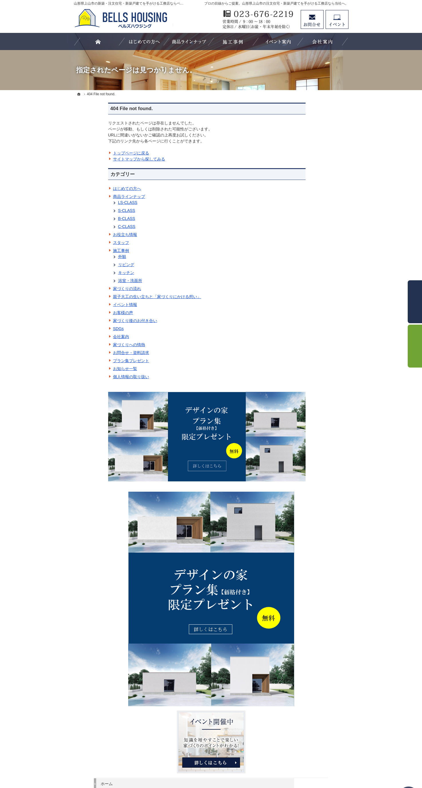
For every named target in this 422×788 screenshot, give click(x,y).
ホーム (293, 269)
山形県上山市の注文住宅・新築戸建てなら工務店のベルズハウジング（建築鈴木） (204, 763)
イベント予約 (337, 19)
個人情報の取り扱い (97, 376)
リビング (92, 264)
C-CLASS (92, 226)
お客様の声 (89, 312)
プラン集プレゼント (97, 360)
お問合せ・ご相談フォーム (314, 736)
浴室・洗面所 (96, 280)
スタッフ (87, 242)
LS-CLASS (93, 202)
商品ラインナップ (95, 196)
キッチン (92, 272)
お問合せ (312, 19)
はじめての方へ (93, 188)
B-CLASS (92, 218)
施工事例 (87, 250)
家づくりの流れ (93, 288)
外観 (88, 256)
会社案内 (87, 336)
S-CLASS (92, 210)
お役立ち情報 (91, 234)
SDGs (84, 328)
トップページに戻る (97, 153)
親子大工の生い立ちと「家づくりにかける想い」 (123, 296)
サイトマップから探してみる (105, 159)
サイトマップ (299, 578)
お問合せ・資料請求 (97, 352)
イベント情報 (91, 304)
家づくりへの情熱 (95, 344)
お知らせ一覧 (91, 368)
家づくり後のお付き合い (101, 320)
